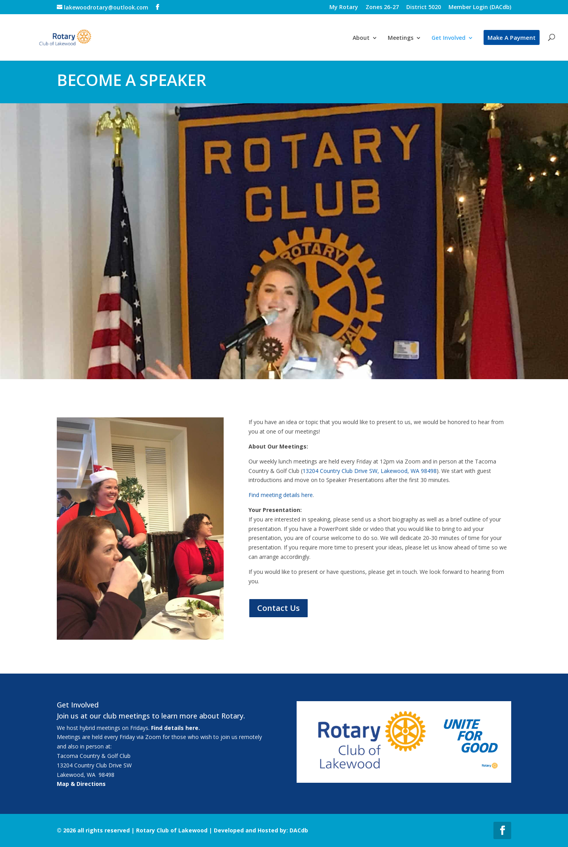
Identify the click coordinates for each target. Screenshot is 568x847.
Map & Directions (81, 783)
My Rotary (343, 7)
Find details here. (175, 728)
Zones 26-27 (382, 7)
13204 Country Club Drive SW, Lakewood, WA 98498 (370, 471)
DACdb (299, 830)
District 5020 (423, 7)
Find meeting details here (280, 495)
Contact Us (278, 608)
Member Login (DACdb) (479, 7)
